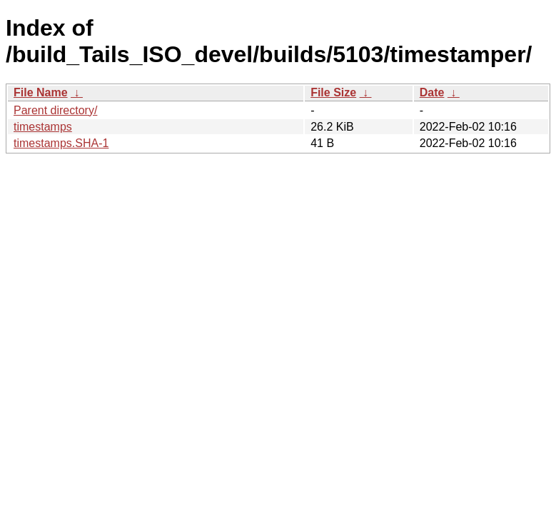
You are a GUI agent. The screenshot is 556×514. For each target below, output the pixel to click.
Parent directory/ (55, 110)
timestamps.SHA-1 (61, 143)
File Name (41, 92)
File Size (333, 92)
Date (432, 92)
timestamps (43, 127)
